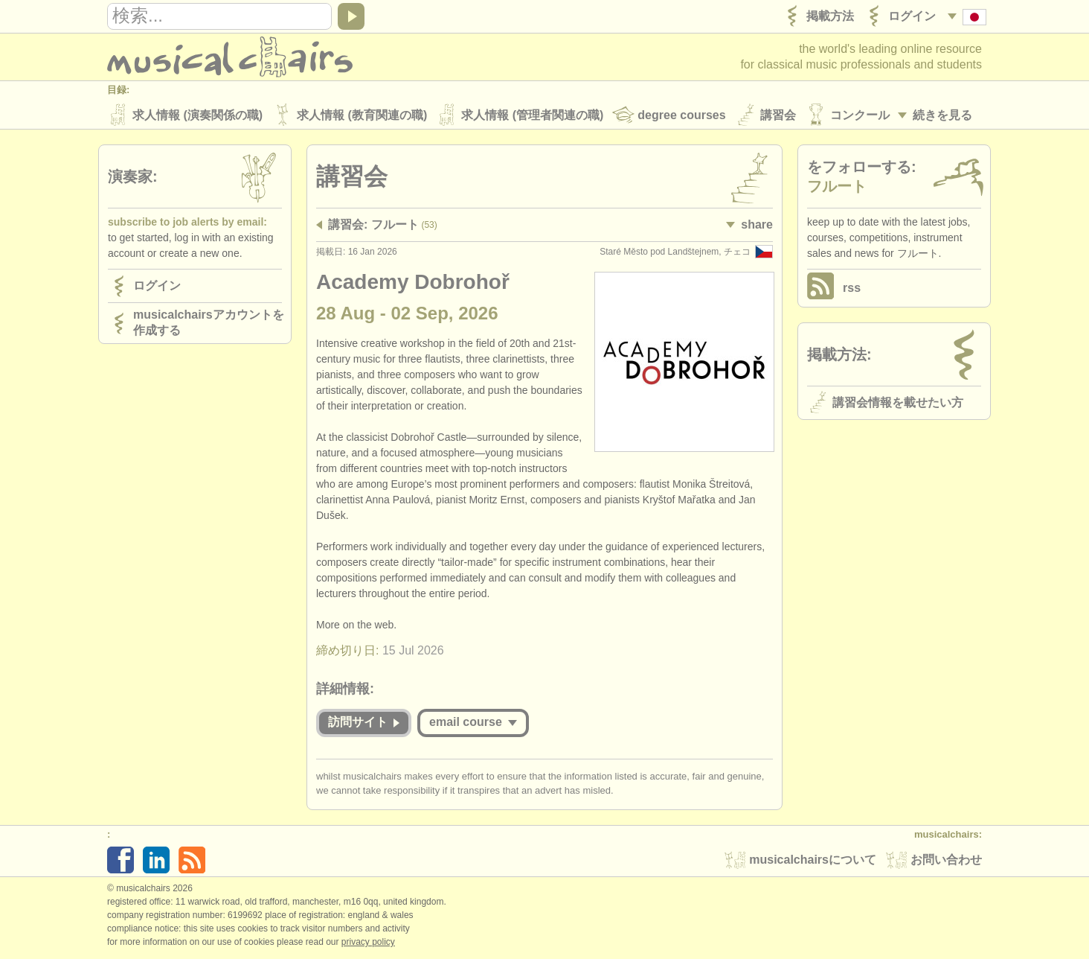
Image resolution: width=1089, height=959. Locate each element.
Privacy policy (368, 943)
